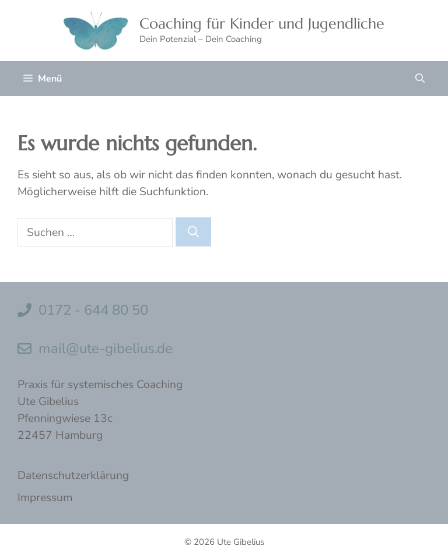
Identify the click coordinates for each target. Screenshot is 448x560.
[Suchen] (193, 232)
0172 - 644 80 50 (93, 310)
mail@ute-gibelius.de (105, 348)
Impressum (45, 497)
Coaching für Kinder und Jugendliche (261, 24)
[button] (420, 78)
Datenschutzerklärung (73, 475)
